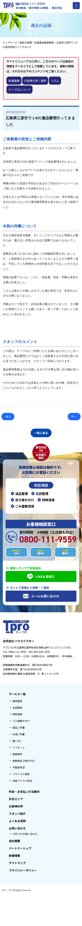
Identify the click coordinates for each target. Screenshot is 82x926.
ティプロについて (19, 89)
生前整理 (17, 707)
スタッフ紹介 (17, 813)
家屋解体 (17, 754)
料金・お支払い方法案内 (24, 791)
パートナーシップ (20, 848)
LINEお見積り (41, 576)
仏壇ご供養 (18, 734)
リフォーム (18, 747)
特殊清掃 (17, 714)
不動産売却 (18, 767)
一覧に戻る (41, 433)
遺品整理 (17, 701)
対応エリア (16, 799)
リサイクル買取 (21, 774)
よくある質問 (17, 821)
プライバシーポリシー (23, 870)
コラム (55, 81)
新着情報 (14, 81)
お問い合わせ (17, 828)
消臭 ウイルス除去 (22, 780)
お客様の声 (16, 806)
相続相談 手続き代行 (23, 760)
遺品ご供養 (18, 727)
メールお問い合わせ (41, 596)
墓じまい (17, 741)
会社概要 (14, 841)
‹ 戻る (8, 416)
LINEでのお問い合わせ (24, 834)
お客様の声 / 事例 (35, 81)
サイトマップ (17, 863)
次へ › (74, 416)
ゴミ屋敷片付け (21, 721)
